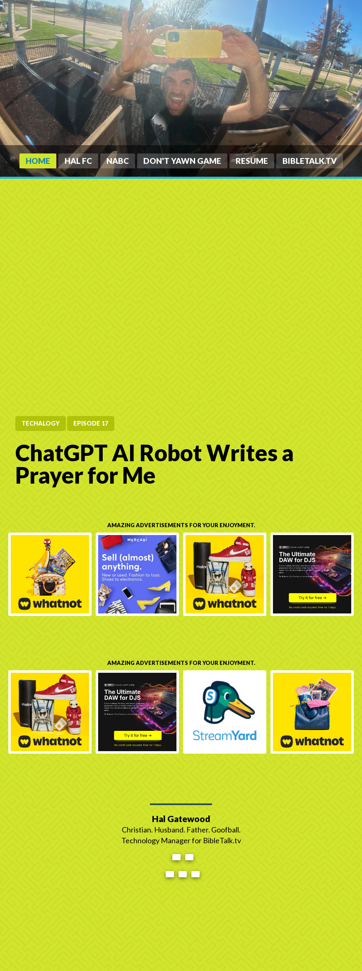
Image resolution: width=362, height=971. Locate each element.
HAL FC (78, 160)
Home (38, 160)
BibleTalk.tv (309, 160)
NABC (117, 160)
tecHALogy (41, 423)
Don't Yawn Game (182, 160)
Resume (252, 160)
